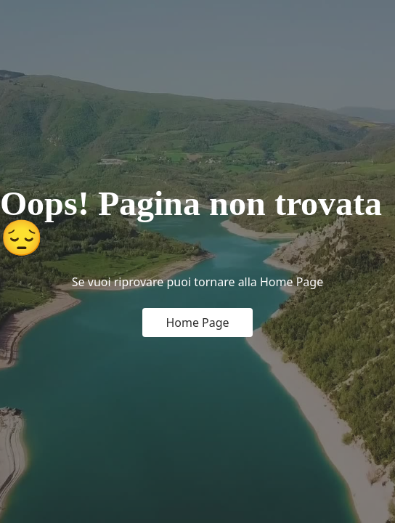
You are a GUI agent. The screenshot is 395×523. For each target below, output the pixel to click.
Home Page (197, 323)
